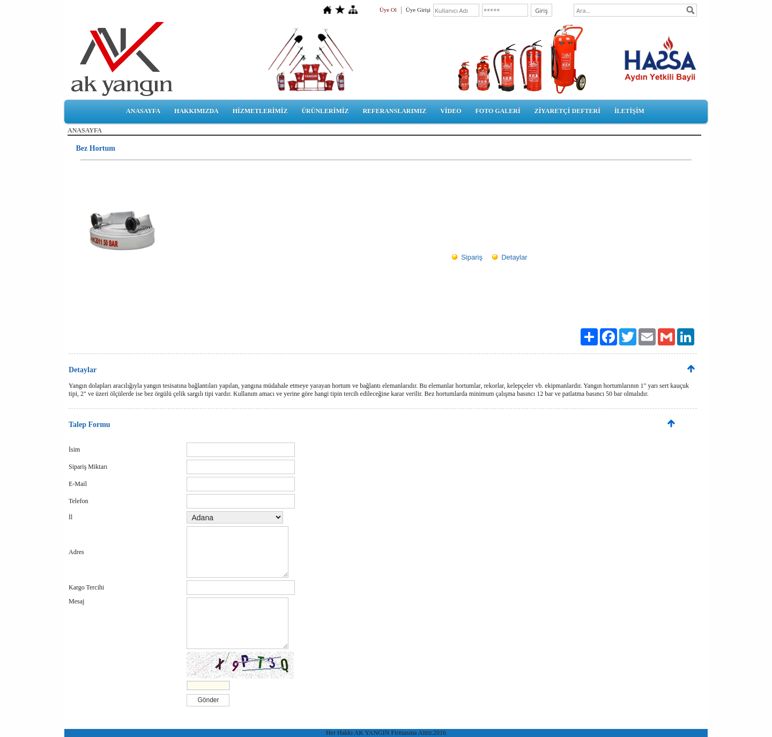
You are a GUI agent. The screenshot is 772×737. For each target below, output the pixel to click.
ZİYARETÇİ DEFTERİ (567, 111)
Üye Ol (388, 9)
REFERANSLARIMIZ (394, 111)
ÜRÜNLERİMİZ (324, 111)
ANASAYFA (143, 111)
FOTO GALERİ (497, 111)
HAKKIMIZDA (196, 111)
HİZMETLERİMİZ (260, 111)
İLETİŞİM (629, 111)
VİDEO (450, 111)
